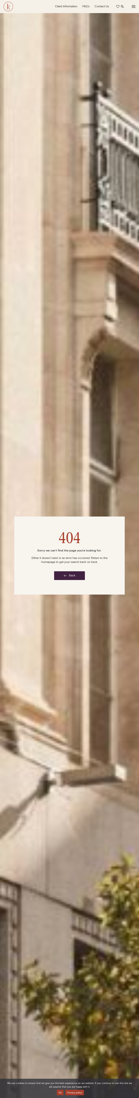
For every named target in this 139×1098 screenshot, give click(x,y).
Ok (60, 1092)
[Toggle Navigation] (133, 6)
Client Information (66, 6)
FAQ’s (86, 6)
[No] (134, 1088)
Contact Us (102, 6)
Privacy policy (74, 1092)
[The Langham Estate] (8, 6)
